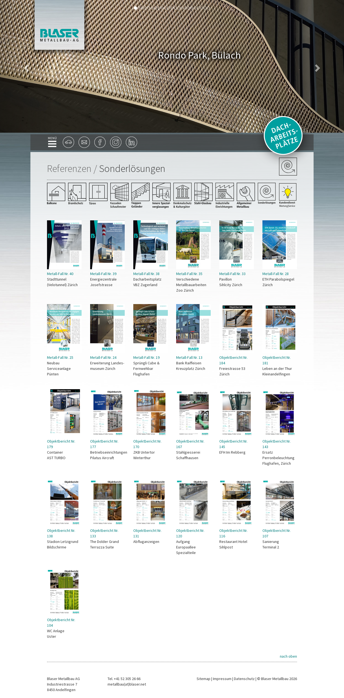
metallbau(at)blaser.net (127, 684)
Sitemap (203, 678)
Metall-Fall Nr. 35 (189, 273)
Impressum (222, 678)
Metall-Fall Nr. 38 (146, 273)
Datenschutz (244, 678)
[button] (26, 66)
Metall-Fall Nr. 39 (103, 273)
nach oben (288, 656)
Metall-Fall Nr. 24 (103, 357)
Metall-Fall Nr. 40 (60, 273)
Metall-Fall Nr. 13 (189, 357)
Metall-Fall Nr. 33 (232, 273)
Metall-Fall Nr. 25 (60, 357)
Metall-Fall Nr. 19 (146, 357)
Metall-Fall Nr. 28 (275, 273)
